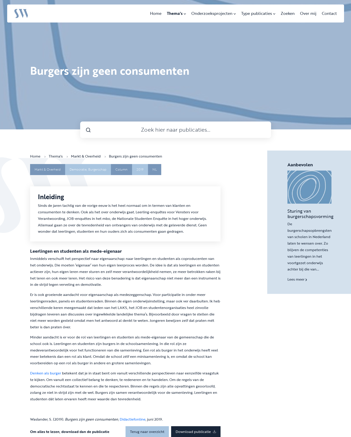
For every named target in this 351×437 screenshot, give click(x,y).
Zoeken (288, 13)
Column (121, 169)
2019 (140, 169)
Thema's (176, 13)
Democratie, (79, 169)
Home (155, 13)
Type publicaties (258, 13)
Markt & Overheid (88, 156)
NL (154, 169)
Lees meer (297, 279)
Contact (329, 13)
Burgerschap (97, 169)
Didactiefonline (133, 419)
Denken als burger (45, 373)
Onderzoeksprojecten (213, 13)
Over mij (308, 13)
